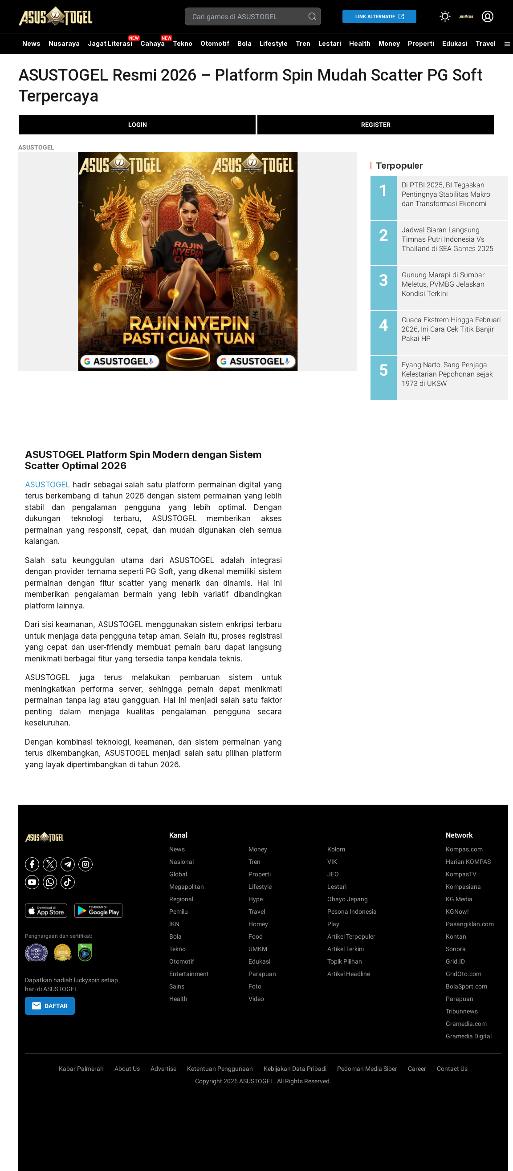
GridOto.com (463, 973)
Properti (421, 43)
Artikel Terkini (345, 948)
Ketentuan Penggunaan (220, 1068)
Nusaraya (64, 43)
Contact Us (452, 1068)
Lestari (329, 47)
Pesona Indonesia (352, 911)
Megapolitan (186, 886)
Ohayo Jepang (347, 899)
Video (256, 998)
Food (255, 936)
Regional (181, 899)
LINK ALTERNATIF (375, 17)
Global (178, 874)
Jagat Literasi (110, 43)
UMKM (257, 948)
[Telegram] (68, 864)
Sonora (456, 948)
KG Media (459, 899)
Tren (303, 43)
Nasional (181, 861)
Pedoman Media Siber (367, 1068)
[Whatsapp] (50, 882)
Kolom (336, 849)
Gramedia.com (466, 1023)
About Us (127, 1068)
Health (359, 43)
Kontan (456, 936)
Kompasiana (463, 886)
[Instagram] (85, 864)
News (31, 43)
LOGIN (137, 124)
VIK (332, 861)
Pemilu (178, 911)
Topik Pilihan (344, 961)
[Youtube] (32, 882)
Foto (254, 986)
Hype (255, 899)
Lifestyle (274, 43)
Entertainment (189, 973)
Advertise (163, 1068)
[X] (50, 864)
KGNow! (457, 911)
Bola (244, 43)
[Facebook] (32, 864)
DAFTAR (50, 1005)
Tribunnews (462, 1011)
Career (417, 1068)
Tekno (182, 43)
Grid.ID (455, 961)
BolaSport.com (466, 986)
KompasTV (461, 874)
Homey (258, 924)
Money (389, 43)
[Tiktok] (68, 882)
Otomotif (214, 43)
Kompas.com (464, 849)
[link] (466, 16)
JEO (333, 874)
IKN (174, 924)
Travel (486, 43)
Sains (176, 986)
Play (333, 924)
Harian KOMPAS (468, 861)
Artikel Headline (348, 973)
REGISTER (376, 124)
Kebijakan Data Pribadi (295, 1068)
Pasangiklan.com (470, 924)
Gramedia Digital (469, 1036)
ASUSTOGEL (36, 147)
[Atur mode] (445, 16)
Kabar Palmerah (81, 1068)
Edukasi (455, 43)
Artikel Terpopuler (351, 936)
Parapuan (262, 973)
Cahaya (152, 43)
